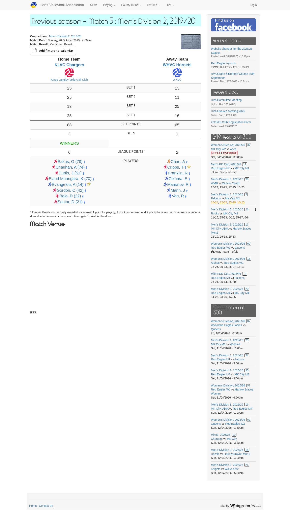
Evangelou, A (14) (68, 184)
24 (247, 465)
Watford (235, 344)
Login (253, 5)
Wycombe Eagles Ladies (226, 325)
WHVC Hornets (177, 65)
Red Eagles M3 (220, 168)
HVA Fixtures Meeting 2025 (228, 111)
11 (244, 164)
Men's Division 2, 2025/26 (227, 370)
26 (247, 209)
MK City (232, 438)
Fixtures (153, 5)
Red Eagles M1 (220, 277)
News (93, 5)
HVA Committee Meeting (226, 100)
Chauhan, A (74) (70, 167)
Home (33, 505)
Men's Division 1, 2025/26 (227, 194)
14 (247, 449)
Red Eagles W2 (221, 247)
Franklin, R (178, 173)
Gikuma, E (178, 178)
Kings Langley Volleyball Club (69, 79)
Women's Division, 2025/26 (228, 145)
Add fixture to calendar (53, 50)
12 (244, 273)
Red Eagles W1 (233, 262)
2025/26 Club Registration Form (231, 122)
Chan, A (178, 161)
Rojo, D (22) (70, 196)
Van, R (178, 196)
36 (247, 179)
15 (248, 258)
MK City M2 (232, 198)
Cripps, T (175, 167)
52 (248, 419)
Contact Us (46, 505)
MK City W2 (218, 149)
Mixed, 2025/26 (220, 434)
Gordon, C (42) (70, 190)
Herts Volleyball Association (62, 5)
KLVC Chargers (69, 65)
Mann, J (178, 190)
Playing (109, 5)
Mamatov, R (177, 184)
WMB (215, 183)
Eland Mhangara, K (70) (70, 178)
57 (248, 385)
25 (247, 340)
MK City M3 (242, 374)
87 (248, 321)
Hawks (215, 453)
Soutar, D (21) (70, 202)
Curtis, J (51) (70, 173)
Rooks (215, 213)
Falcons (216, 198)
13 (247, 224)
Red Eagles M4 (220, 293)
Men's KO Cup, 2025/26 (226, 164)
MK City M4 (230, 213)
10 (234, 434)
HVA (170, 5)
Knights (216, 469)
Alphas (215, 262)
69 (248, 243)
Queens (240, 247)
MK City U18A (220, 228)
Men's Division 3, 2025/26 (227, 179)
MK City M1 (242, 168)
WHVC (177, 79)
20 (247, 288)
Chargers (217, 438)
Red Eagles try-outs (223, 63)
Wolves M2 (232, 469)
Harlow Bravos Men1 (237, 453)
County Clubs (131, 5)
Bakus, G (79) (70, 161)
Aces (233, 149)
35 (247, 370)
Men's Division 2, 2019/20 (65, 36)
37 (248, 145)
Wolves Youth (230, 183)
